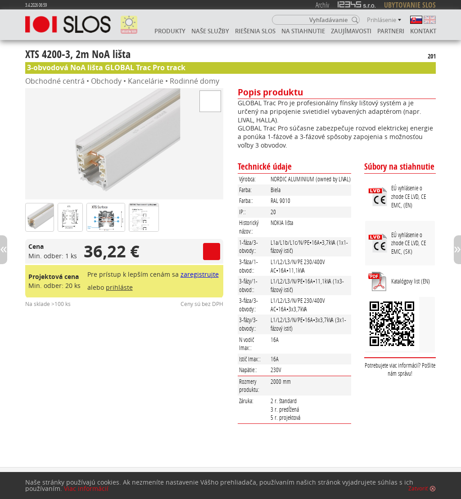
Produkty (169, 31)
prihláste (119, 287)
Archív (322, 4)
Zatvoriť (418, 489)
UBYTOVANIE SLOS (410, 5)
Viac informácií (86, 489)
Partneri (390, 31)
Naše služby (210, 31)
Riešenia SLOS (255, 31)
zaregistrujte (200, 274)
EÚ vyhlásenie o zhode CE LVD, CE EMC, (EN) (408, 196)
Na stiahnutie (303, 31)
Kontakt (423, 31)
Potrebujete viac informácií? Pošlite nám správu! (400, 369)
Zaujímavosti (351, 31)
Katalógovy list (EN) (410, 281)
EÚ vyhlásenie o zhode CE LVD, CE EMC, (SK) (408, 243)
